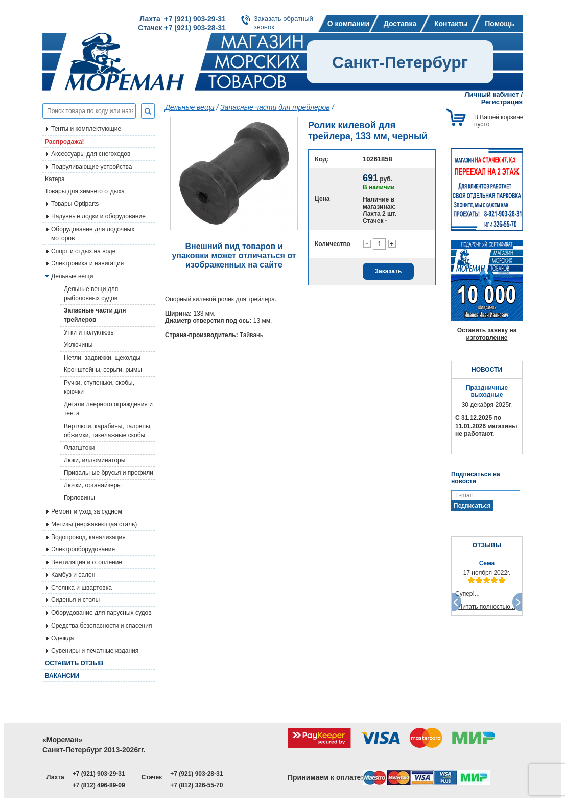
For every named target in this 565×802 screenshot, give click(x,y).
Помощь (499, 23)
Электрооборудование (83, 549)
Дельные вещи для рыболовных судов (91, 293)
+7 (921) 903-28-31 (196, 773)
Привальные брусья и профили (108, 472)
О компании (348, 23)
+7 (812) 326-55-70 (196, 785)
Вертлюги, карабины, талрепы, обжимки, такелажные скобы (108, 430)
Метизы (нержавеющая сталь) (94, 524)
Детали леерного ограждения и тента (108, 408)
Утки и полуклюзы (89, 332)
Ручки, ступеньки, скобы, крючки (99, 387)
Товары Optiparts (75, 203)
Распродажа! (64, 141)
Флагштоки (79, 447)
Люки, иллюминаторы (94, 460)
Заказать (388, 271)
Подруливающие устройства (91, 166)
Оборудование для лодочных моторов (92, 234)
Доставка (400, 23)
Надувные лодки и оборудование (98, 216)
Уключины (78, 344)
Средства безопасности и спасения (101, 625)
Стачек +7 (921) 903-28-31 (181, 28)
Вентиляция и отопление (86, 562)
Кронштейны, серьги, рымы (103, 369)
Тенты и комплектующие (86, 128)
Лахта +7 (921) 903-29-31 (182, 19)
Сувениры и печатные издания (94, 650)
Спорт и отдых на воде (83, 251)
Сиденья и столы (75, 600)
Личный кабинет (492, 94)
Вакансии (62, 675)
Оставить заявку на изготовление (487, 334)
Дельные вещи (190, 107)
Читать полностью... (486, 606)
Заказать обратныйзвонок (283, 23)
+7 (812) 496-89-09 (99, 785)
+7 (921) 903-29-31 (99, 773)
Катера (55, 179)
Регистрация (502, 102)
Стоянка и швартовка (81, 587)
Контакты (451, 23)
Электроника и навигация (87, 263)
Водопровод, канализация (88, 537)
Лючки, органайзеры (93, 485)
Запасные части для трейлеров (95, 315)
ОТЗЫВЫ (487, 545)
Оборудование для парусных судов (101, 612)
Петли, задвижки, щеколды (102, 357)
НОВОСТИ (487, 369)
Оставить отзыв (74, 663)
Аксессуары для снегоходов (90, 154)
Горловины (79, 497)
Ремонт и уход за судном (86, 511)
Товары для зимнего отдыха (85, 191)
